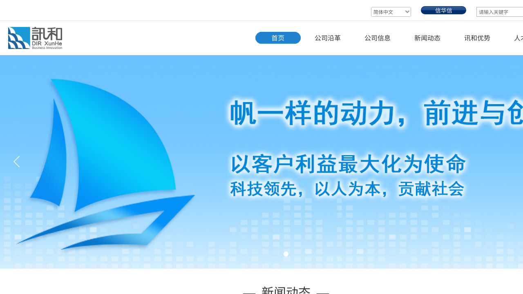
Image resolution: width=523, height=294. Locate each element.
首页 (277, 37)
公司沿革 (328, 37)
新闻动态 (427, 37)
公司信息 (377, 37)
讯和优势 (477, 37)
